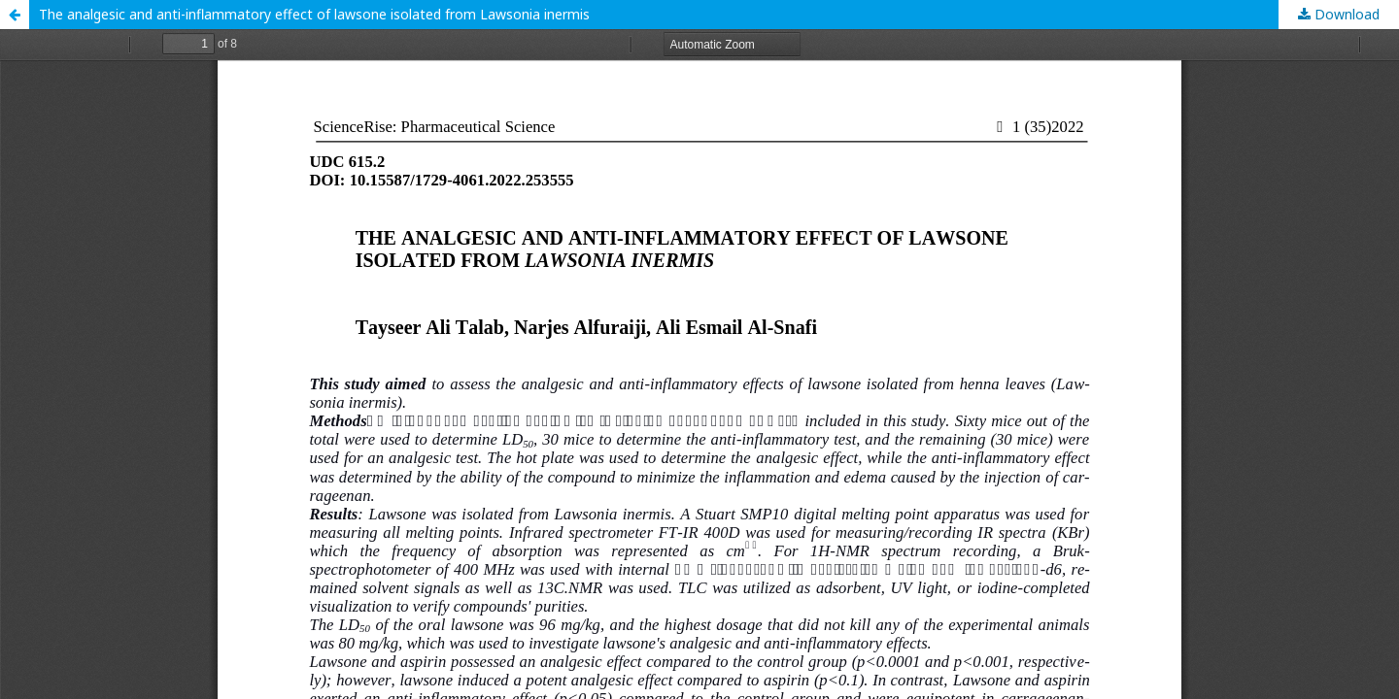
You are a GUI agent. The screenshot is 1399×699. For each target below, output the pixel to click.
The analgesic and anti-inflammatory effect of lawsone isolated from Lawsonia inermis (314, 14)
